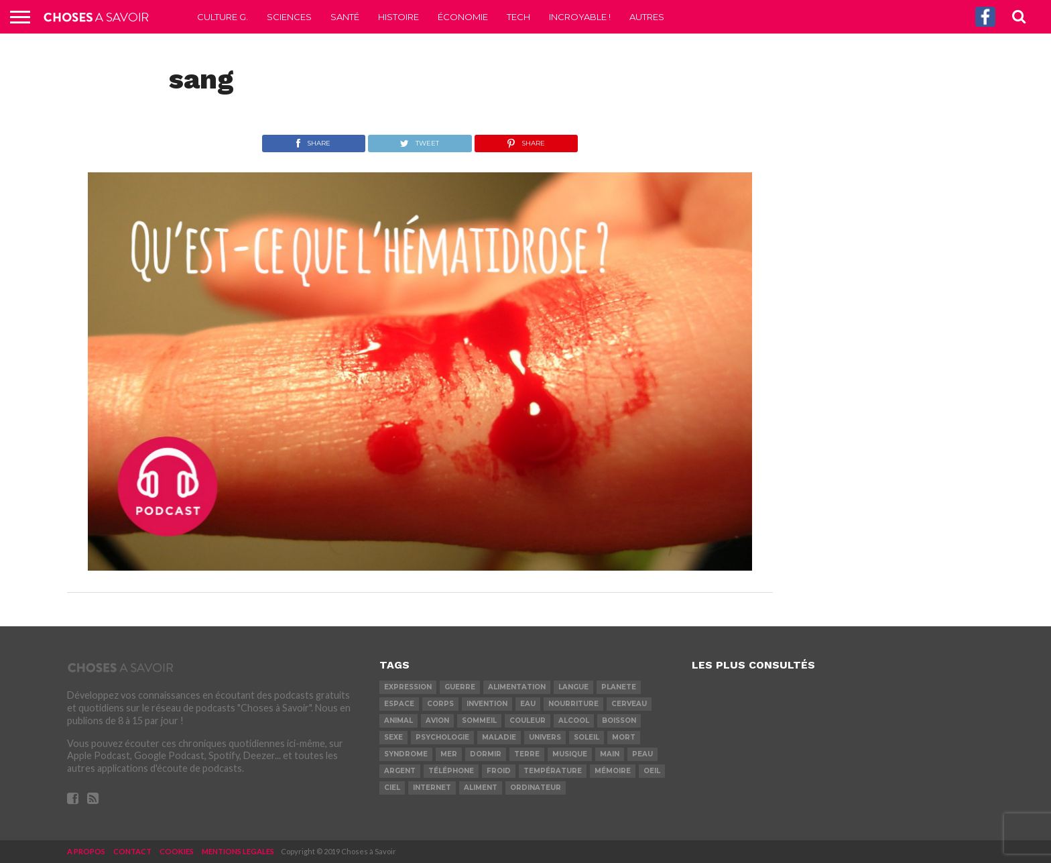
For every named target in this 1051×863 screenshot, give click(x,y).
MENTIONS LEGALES (238, 851)
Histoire (398, 16)
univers (545, 737)
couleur (527, 720)
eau (528, 703)
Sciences (289, 16)
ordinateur (535, 787)
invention (487, 703)
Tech (518, 16)
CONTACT (132, 851)
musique (569, 754)
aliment (480, 787)
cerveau (629, 703)
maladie (499, 737)
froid (499, 770)
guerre (459, 687)
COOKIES (177, 851)
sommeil (479, 720)
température (552, 770)
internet (432, 787)
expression (408, 687)
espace (399, 703)
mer (448, 754)
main (609, 754)
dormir (485, 754)
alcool (573, 720)
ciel (392, 787)
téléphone (451, 770)
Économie (463, 16)
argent (400, 770)
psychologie (442, 737)
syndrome (406, 754)
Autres (646, 16)
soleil (586, 737)
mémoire (613, 770)
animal (398, 720)
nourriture (573, 703)
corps (440, 703)
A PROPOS (86, 851)
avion (437, 720)
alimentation (517, 687)
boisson (619, 720)
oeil (651, 770)
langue (573, 687)
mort (623, 737)
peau (642, 754)
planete (618, 687)
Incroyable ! (580, 16)
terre (527, 754)
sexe (393, 737)
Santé (344, 16)
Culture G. (222, 16)
